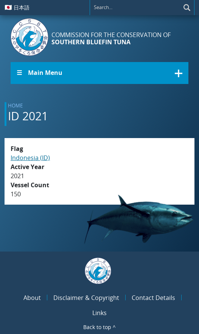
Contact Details (153, 298)
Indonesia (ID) (30, 158)
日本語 (17, 7)
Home (15, 105)
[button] (99, 73)
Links (99, 313)
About (32, 298)
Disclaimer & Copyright (86, 298)
